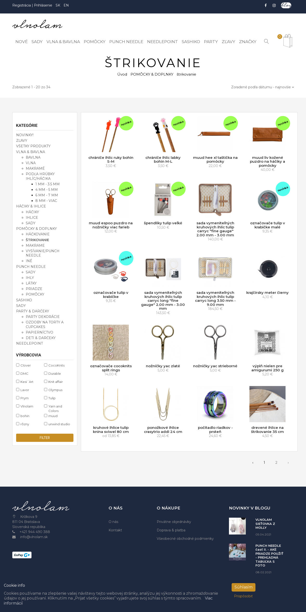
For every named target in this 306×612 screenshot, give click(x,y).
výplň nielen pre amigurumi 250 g (267, 368)
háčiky (32, 212)
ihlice (32, 217)
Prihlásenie (43, 5)
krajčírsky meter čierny (267, 292)
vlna (31, 163)
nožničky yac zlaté (163, 366)
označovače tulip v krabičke (110, 294)
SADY (21, 305)
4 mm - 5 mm (46, 189)
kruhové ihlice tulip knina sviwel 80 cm (111, 429)
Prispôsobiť (243, 596)
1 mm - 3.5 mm (47, 184)
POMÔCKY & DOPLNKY (151, 74)
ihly (30, 278)
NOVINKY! (24, 135)
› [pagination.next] (288, 462)
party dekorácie (43, 317)
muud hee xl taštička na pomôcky (215, 159)
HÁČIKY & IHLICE (31, 206)
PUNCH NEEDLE (31, 266)
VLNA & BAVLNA (30, 152)
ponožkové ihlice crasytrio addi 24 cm (163, 429)
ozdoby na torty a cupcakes (45, 324)
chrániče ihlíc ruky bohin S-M (110, 159)
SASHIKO (24, 300)
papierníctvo (39, 332)
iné (29, 261)
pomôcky (35, 294)
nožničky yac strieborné (215, 366)
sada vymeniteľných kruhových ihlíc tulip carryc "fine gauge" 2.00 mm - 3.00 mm (215, 229)
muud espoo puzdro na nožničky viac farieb (111, 225)
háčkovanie (38, 234)
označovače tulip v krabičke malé (267, 225)
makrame (35, 245)
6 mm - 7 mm (46, 195)
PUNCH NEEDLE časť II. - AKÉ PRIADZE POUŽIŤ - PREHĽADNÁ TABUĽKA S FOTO (269, 555)
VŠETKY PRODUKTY (33, 146)
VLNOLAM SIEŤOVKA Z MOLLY (265, 523)
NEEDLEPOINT (29, 343)
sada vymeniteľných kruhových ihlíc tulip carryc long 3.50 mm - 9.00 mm (215, 298)
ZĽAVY (21, 140)
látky (31, 283)
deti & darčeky (41, 338)
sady (30, 223)
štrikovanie (37, 240)
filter (44, 438)
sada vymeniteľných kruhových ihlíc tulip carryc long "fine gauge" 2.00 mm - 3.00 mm (163, 300)
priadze (34, 289)
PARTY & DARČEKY (32, 311)
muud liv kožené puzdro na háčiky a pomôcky (267, 161)
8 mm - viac (46, 201)
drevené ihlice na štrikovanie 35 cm (267, 429)
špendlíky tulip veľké (163, 223)
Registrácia (22, 5)
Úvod (122, 74)
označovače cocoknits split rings (111, 368)
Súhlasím (243, 587)
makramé (35, 168)
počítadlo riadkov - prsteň (215, 429)
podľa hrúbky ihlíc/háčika (40, 176)
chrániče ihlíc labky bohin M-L (163, 159)
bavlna (33, 157)
